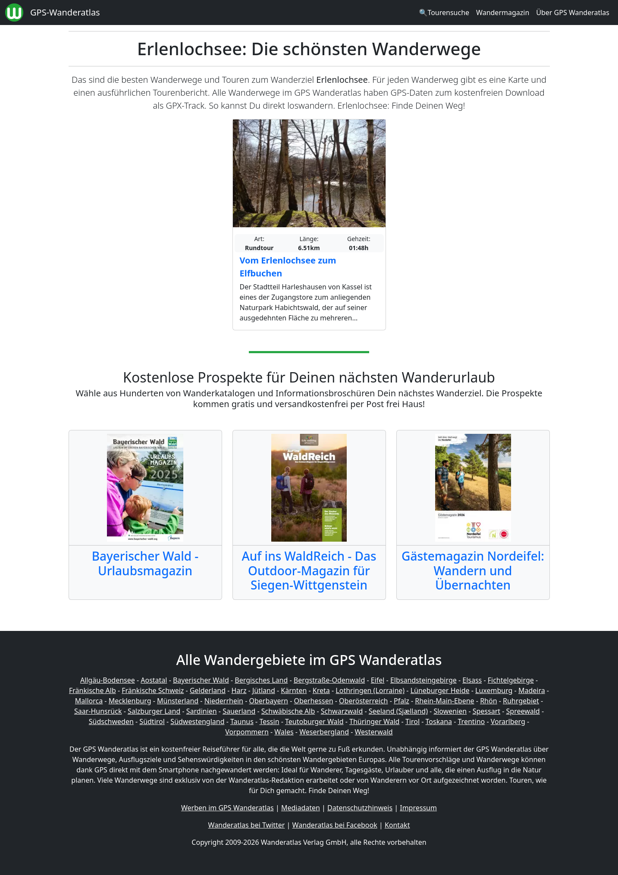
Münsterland (177, 701)
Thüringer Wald (374, 721)
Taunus (242, 721)
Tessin (269, 721)
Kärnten (294, 690)
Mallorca (89, 701)
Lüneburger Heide (440, 690)
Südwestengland (197, 721)
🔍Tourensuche (444, 12)
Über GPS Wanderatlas (572, 12)
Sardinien (201, 711)
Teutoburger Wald (314, 721)
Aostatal (154, 680)
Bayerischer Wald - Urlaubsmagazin (145, 563)
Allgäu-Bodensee (107, 680)
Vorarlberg (508, 721)
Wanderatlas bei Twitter (246, 825)
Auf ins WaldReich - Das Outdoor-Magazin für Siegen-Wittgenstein (309, 570)
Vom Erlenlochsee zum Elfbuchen (288, 266)
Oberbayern (268, 701)
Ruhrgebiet (521, 701)
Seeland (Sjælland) (398, 711)
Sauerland (239, 711)
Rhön (488, 701)
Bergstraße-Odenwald (329, 680)
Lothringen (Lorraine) (370, 690)
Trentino (471, 721)
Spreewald (523, 711)
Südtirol (152, 721)
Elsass (472, 680)
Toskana (439, 721)
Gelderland (208, 690)
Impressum (418, 807)
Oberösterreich (363, 701)
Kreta (321, 690)
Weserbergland (324, 732)
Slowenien (450, 711)
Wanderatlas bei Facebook (334, 825)
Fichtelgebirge (511, 680)
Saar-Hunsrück (98, 711)
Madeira (531, 690)
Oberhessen (313, 701)
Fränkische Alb (92, 690)
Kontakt (397, 825)
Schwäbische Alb (288, 711)
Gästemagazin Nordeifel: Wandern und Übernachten (473, 570)
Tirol (412, 721)
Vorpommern (247, 732)
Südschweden (111, 721)
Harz (238, 690)
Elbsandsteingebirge (423, 680)
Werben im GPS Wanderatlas (227, 807)
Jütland (263, 690)
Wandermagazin (502, 12)
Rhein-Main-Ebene (444, 701)
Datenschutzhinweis (359, 807)
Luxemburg (493, 690)
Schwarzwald (342, 711)
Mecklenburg (130, 701)
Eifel (378, 680)
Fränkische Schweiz (153, 690)
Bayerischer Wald (201, 680)
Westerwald (374, 732)
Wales (283, 732)
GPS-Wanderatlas (65, 12)
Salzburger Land (154, 711)
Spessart (486, 711)
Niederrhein (223, 701)
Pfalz (401, 701)
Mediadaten (300, 807)
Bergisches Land (261, 680)
